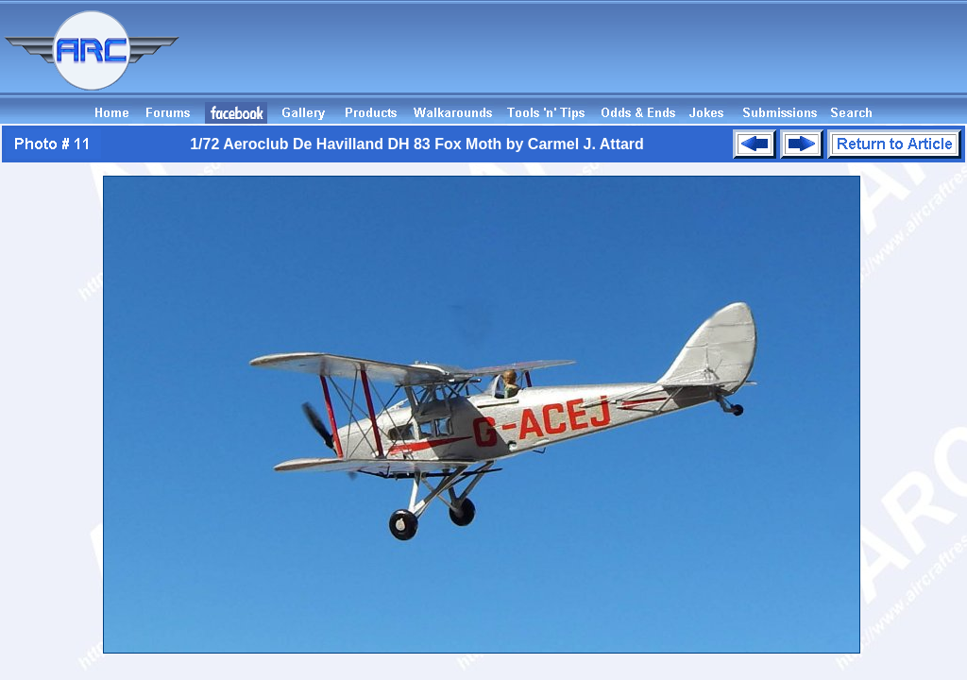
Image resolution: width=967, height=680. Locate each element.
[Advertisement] (623, 59)
